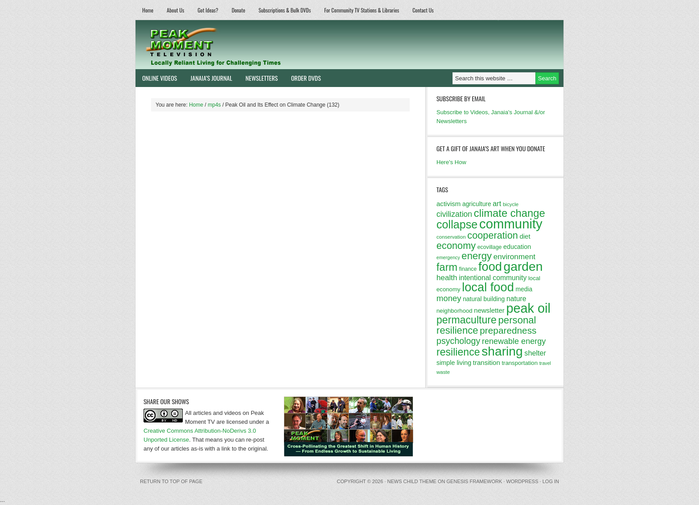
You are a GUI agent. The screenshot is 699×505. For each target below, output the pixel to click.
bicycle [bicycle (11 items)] (510, 204)
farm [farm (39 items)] (446, 267)
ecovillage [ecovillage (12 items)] (489, 247)
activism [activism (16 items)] (448, 203)
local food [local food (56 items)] (488, 287)
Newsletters (262, 78)
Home (147, 10)
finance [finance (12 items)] (468, 269)
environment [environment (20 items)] (514, 256)
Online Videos (156, 78)
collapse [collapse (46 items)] (456, 224)
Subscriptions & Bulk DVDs (285, 10)
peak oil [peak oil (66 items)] (528, 308)
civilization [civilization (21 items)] (454, 214)
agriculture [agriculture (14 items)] (476, 203)
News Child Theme (411, 481)
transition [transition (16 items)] (486, 362)
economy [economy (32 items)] (456, 245)
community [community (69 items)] (511, 223)
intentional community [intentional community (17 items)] (492, 277)
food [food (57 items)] (490, 266)
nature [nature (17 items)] (516, 298)
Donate (238, 10)
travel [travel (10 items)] (545, 363)
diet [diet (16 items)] (524, 236)
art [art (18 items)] (497, 203)
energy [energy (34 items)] (476, 255)
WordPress (522, 481)
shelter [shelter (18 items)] (535, 353)
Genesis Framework (474, 481)
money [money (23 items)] (448, 298)
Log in (551, 481)
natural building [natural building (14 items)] (484, 298)
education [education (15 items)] (517, 246)
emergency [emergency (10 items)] (448, 257)
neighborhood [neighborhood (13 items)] (454, 310)
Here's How (451, 162)
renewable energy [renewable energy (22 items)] (514, 341)
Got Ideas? (207, 10)
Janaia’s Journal (208, 78)
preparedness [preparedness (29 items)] (508, 330)
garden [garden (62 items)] (523, 266)
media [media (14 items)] (523, 289)
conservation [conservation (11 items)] (451, 237)
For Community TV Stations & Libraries (361, 10)
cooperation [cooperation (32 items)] (492, 235)
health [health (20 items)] (446, 277)
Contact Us (423, 10)
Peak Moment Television (239, 44)
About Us (175, 10)
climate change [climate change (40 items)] (509, 213)
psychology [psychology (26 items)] (458, 341)
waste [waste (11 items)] (443, 372)
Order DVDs (302, 78)
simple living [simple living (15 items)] (453, 362)
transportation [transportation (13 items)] (520, 363)
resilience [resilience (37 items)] (458, 352)
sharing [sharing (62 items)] (501, 351)
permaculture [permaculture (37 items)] (466, 320)
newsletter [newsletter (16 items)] (489, 310)
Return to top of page (171, 481)
